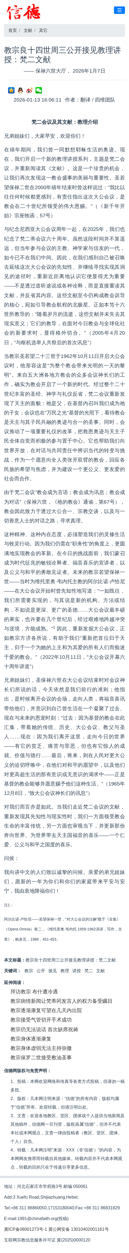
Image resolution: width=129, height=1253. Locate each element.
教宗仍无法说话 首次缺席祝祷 (44, 1029)
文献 (28, 30)
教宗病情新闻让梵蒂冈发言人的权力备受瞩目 (61, 1001)
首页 (12, 30)
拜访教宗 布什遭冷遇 (34, 991)
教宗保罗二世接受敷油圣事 (41, 1057)
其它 (43, 30)
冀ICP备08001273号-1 (25, 1229)
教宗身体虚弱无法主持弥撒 (41, 1048)
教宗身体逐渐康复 (30, 1039)
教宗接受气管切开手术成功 (41, 1020)
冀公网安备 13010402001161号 (78, 1229)
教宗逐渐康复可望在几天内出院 (46, 1010)
